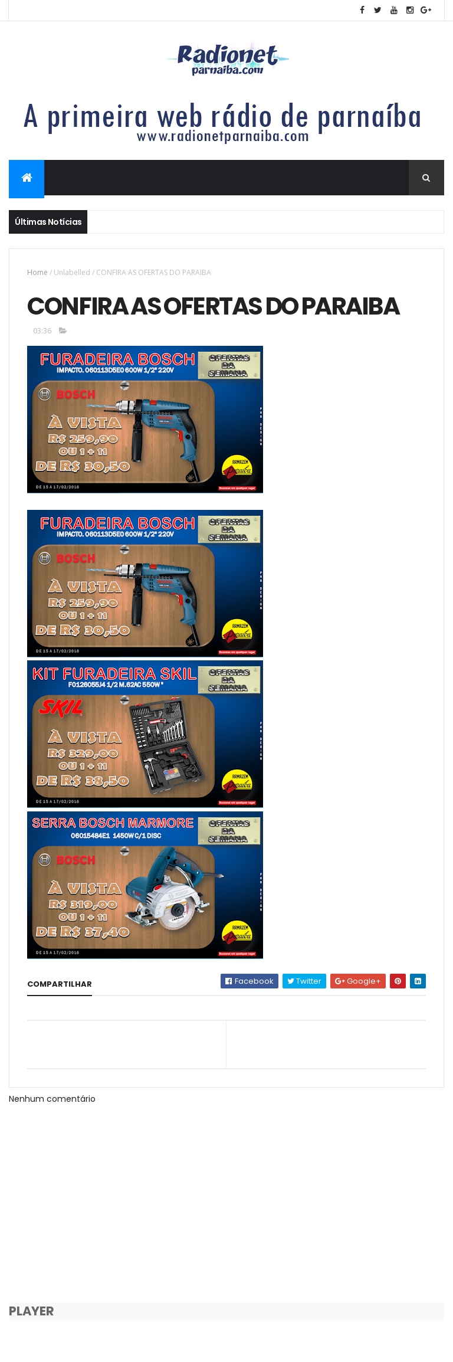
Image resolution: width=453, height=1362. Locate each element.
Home (37, 272)
